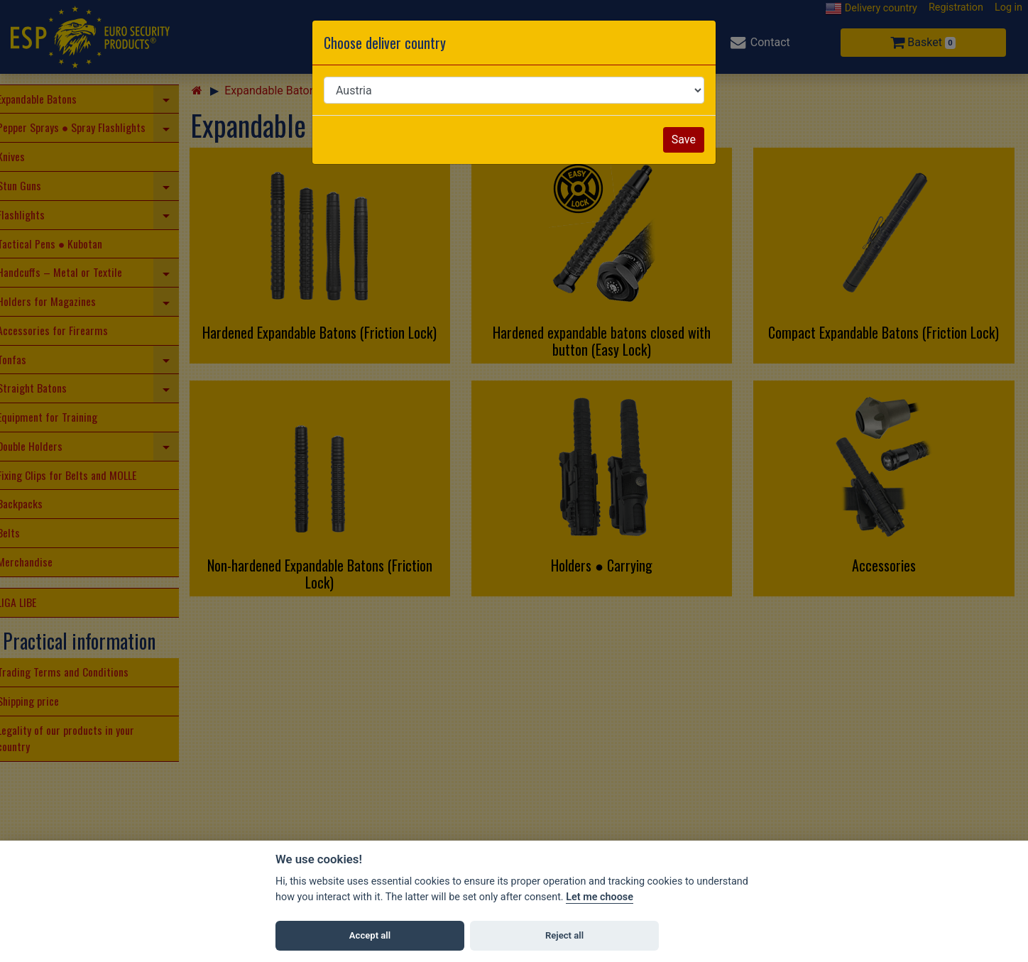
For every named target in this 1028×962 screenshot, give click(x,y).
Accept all (369, 935)
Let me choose (599, 897)
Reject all (564, 935)
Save (684, 139)
